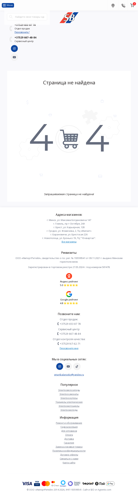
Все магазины (69, 241)
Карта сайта (69, 462)
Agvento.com (104, 489)
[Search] (11, 16)
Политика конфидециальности (69, 450)
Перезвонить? (22, 32)
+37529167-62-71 (70, 343)
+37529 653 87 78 (70, 324)
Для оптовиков (69, 430)
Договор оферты (69, 454)
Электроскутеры (69, 398)
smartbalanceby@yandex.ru (69, 374)
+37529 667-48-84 (25, 37)
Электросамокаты (69, 394)
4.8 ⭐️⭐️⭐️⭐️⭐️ (69, 303)
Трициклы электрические (69, 402)
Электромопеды (69, 410)
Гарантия (69, 442)
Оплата (69, 434)
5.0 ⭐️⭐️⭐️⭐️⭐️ (69, 285)
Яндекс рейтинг (69, 281)
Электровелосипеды (69, 390)
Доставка (69, 438)
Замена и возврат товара (69, 446)
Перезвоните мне (69, 348)
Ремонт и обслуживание (69, 423)
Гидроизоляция (69, 426)
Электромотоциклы (69, 406)
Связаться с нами (69, 458)
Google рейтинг (69, 299)
